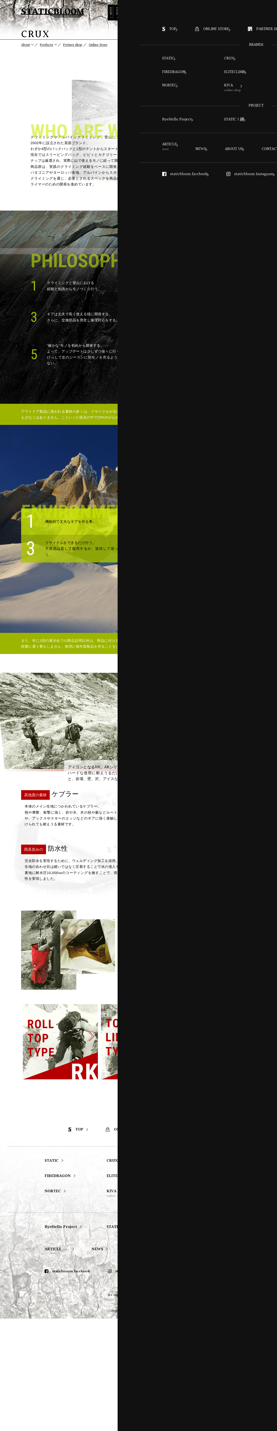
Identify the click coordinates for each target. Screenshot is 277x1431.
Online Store (105, 45)
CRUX (112, 1273)
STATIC (51, 1273)
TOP (75, 1242)
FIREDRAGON (58, 1288)
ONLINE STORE (124, 1242)
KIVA (115, 1305)
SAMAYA (177, 1273)
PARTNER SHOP (184, 1242)
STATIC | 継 (117, 1339)
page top (271, 50)
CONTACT (176, 1361)
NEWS (97, 1361)
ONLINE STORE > (235, 11)
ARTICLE (57, 1361)
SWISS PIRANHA (184, 1288)
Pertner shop (77, 45)
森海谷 (177, 1305)
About (26, 45)
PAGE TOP (261, 1201)
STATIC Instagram (191, 1384)
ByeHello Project (61, 1339)
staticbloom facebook (67, 1384)
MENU (271, 19)
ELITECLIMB (118, 1288)
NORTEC (53, 1303)
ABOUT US (135, 1361)
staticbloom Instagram (131, 1384)
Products (48, 45)
